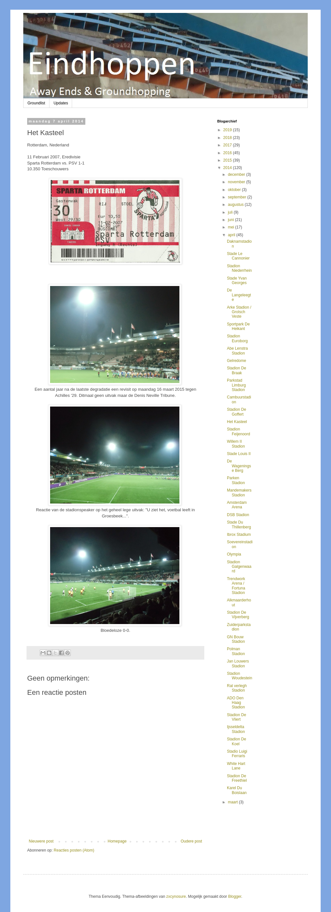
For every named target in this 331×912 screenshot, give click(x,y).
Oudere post (191, 841)
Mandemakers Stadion (239, 492)
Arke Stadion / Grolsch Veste (239, 312)
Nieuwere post (41, 841)
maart (233, 802)
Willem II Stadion (236, 443)
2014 (228, 167)
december (237, 174)
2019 (228, 130)
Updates (61, 103)
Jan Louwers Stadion (238, 663)
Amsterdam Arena (237, 504)
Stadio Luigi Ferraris (237, 753)
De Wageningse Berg (239, 466)
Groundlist (36, 103)
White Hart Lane (236, 765)
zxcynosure (176, 896)
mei (231, 227)
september (237, 197)
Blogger (234, 896)
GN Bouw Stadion (236, 639)
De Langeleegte (239, 295)
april (232, 235)
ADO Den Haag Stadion (236, 703)
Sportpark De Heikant (238, 326)
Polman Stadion (236, 651)
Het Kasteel (237, 421)
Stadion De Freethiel (237, 778)
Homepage (117, 841)
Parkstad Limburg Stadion (236, 385)
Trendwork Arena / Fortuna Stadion (236, 586)
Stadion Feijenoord (238, 431)
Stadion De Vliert (236, 717)
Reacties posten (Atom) (74, 850)
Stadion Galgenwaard (239, 567)
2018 (228, 137)
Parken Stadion (236, 480)
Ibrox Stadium (239, 534)
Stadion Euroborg (237, 338)
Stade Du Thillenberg (239, 524)
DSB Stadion (238, 515)
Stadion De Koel (236, 741)
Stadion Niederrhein (239, 268)
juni (231, 219)
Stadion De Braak (236, 370)
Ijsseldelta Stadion (236, 729)
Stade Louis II (239, 453)
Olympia (234, 554)
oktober (235, 189)
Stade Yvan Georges (237, 280)
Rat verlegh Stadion (237, 688)
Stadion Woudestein (239, 675)
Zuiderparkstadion (239, 626)
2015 (228, 160)
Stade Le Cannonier (238, 255)
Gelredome (236, 360)
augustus (236, 204)
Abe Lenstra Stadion (237, 350)
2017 (228, 145)
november (237, 182)
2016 (228, 153)
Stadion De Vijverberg (238, 614)
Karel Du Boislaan (237, 790)
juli (231, 212)
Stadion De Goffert (236, 411)
